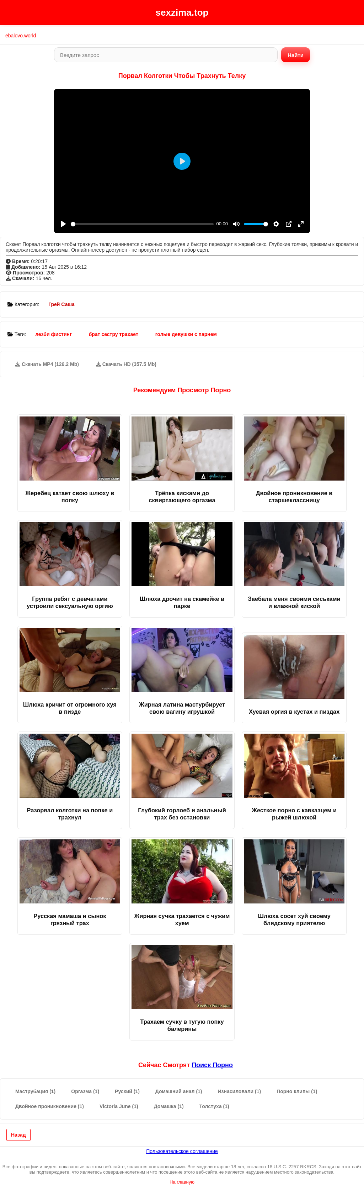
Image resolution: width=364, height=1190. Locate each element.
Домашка (169, 1106)
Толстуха (214, 1106)
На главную (182, 1182)
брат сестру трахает (113, 334)
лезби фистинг (53, 334)
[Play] (63, 224)
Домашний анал (178, 1091)
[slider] (142, 224)
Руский (127, 1091)
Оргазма (85, 1091)
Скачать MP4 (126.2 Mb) (47, 364)
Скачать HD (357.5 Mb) (126, 364)
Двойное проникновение (49, 1106)
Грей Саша (61, 304)
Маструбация (35, 1091)
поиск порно (212, 1065)
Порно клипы (297, 1091)
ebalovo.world (20, 35)
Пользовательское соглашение (182, 1151)
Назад (18, 1135)
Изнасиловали (239, 1091)
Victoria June (119, 1106)
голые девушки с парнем (186, 334)
